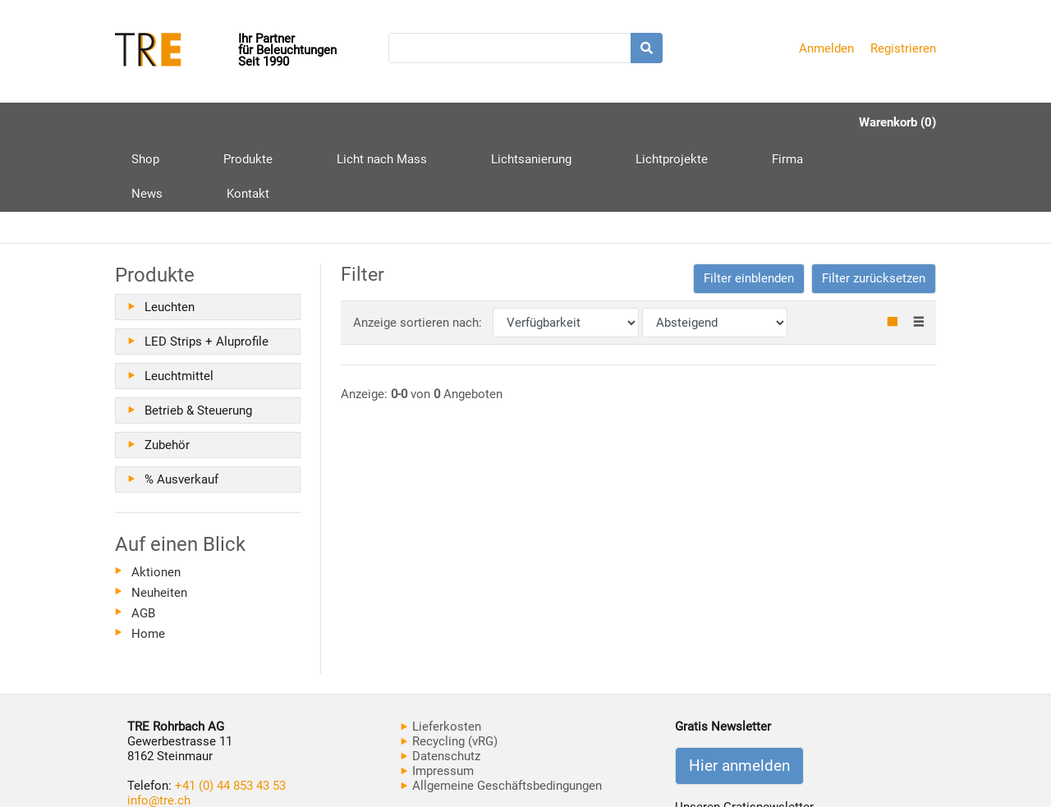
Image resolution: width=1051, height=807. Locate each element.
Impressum (437, 701)
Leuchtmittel (179, 306)
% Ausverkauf (181, 409)
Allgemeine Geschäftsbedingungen (501, 715)
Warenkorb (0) (897, 122)
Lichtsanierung (437, 122)
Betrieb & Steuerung (198, 340)
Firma (631, 122)
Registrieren (903, 48)
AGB (143, 543)
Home (148, 564)
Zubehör (167, 375)
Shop (145, 122)
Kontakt (765, 122)
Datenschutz (440, 686)
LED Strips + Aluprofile (206, 271)
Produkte (216, 128)
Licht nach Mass (319, 122)
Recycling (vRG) (449, 671)
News (695, 122)
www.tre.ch (157, 745)
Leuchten (170, 237)
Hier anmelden (739, 696)
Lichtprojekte (547, 122)
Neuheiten (159, 523)
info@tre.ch (158, 730)
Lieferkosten (441, 656)
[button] (749, 209)
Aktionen (156, 502)
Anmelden (826, 48)
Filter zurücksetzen (873, 208)
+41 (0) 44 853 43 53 (230, 715)
